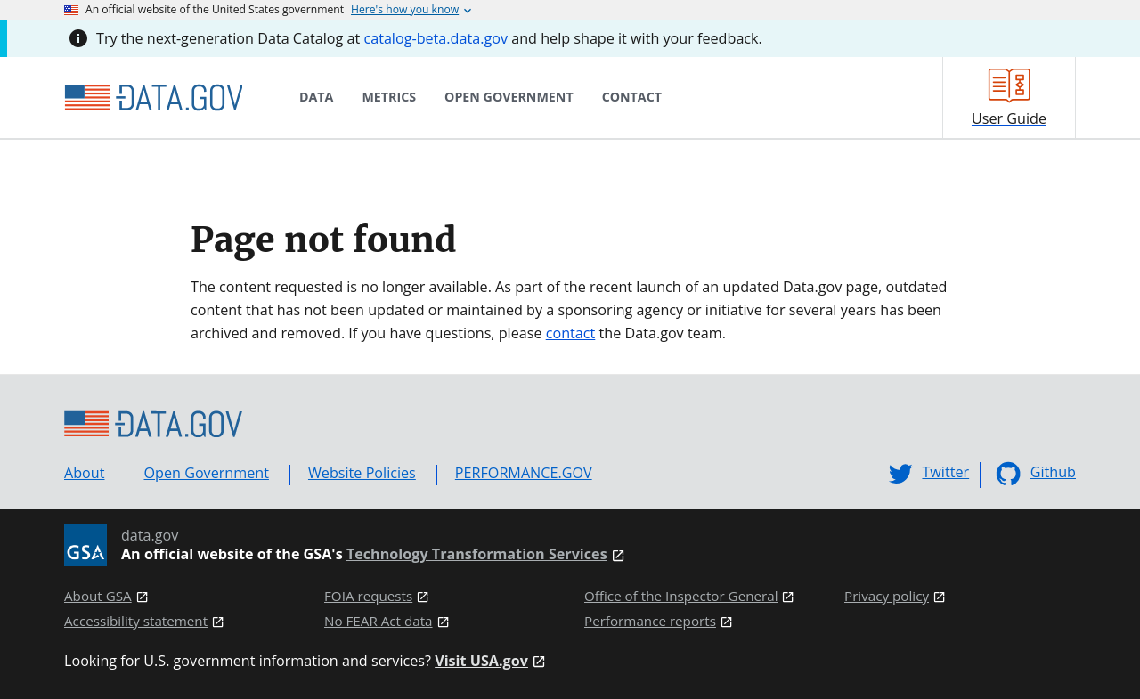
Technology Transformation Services (476, 554)
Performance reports (650, 621)
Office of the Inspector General (681, 596)
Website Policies (362, 473)
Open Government (206, 473)
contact (571, 333)
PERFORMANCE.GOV (523, 473)
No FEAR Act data (378, 621)
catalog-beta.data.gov (435, 38)
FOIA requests (368, 596)
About (84, 473)
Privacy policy (886, 596)
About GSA (98, 596)
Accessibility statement (136, 621)
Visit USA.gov (481, 661)
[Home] (153, 98)
